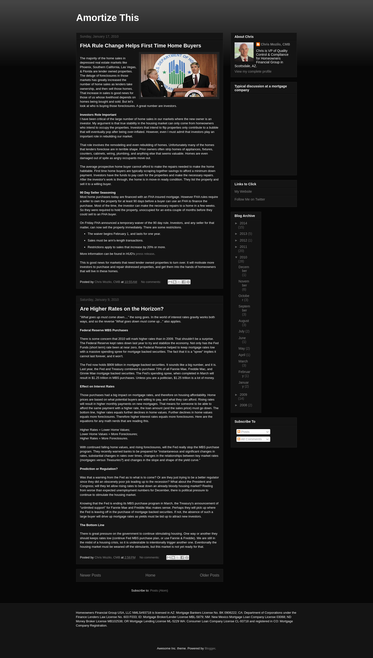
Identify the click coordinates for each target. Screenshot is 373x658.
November (244, 283)
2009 (243, 395)
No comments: (151, 282)
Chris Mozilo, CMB (275, 44)
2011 (243, 247)
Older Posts (209, 575)
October (244, 298)
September (244, 308)
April (242, 355)
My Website (243, 191)
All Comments (249, 439)
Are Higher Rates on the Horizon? (122, 309)
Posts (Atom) (159, 590)
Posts (243, 432)
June (242, 338)
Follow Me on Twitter (250, 199)
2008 (244, 405)
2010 (243, 257)
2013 (244, 234)
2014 (243, 223)
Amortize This (107, 17)
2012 (244, 240)
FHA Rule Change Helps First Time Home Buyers (140, 46)
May (242, 348)
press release (145, 254)
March (243, 361)
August (244, 321)
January (244, 384)
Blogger (210, 648)
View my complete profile (253, 71)
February (244, 374)
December (244, 269)
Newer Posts (90, 575)
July (242, 331)
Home (151, 575)
